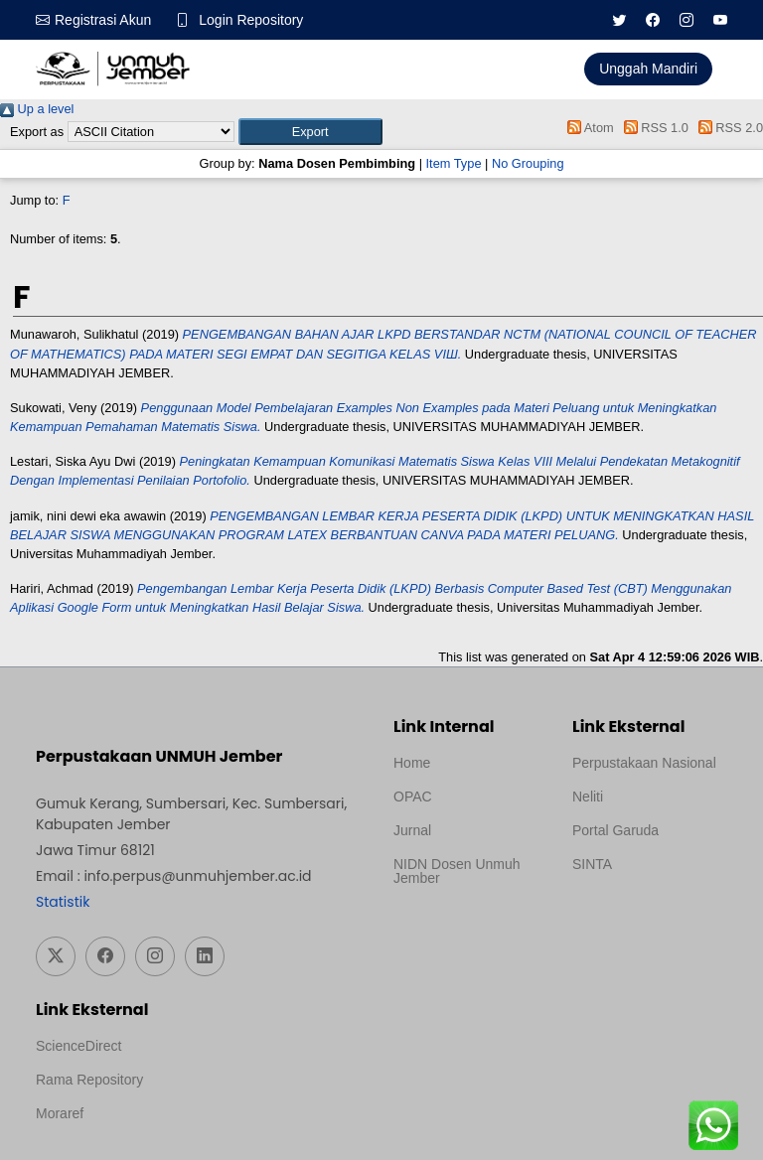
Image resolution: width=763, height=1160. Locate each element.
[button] (310, 131)
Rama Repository (89, 1080)
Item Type (454, 163)
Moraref (59, 1113)
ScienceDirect (78, 1046)
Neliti (587, 796)
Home (411, 763)
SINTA (592, 864)
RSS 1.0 (652, 127)
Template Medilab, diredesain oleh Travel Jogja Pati (640, 912)
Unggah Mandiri (648, 68)
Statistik (62, 902)
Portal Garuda (615, 830)
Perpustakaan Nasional (644, 763)
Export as (37, 131)
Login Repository (251, 20)
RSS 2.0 (727, 127)
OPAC (412, 796)
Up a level (37, 108)
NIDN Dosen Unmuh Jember (457, 871)
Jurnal (412, 830)
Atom (587, 127)
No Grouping (528, 163)
